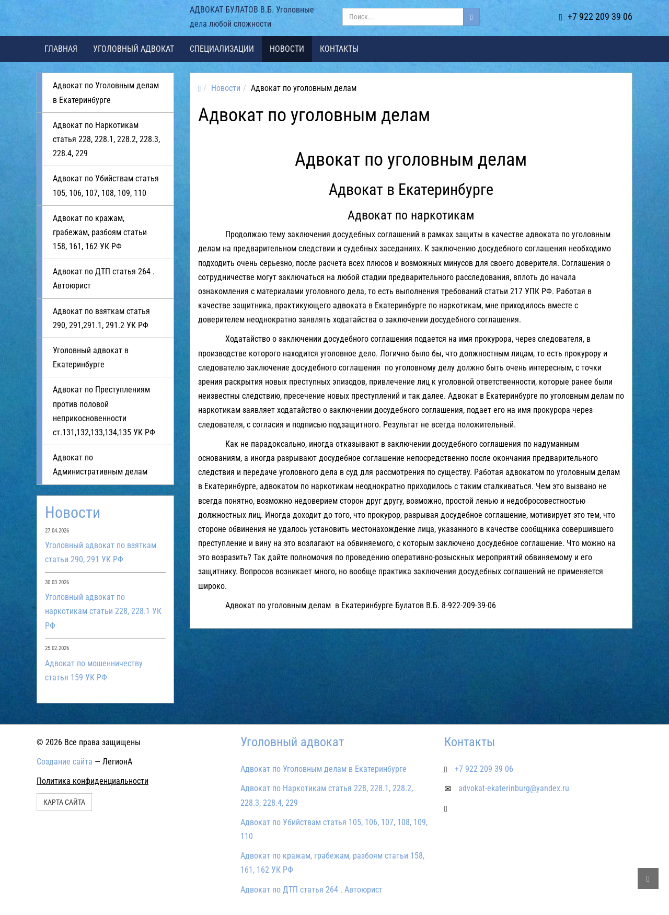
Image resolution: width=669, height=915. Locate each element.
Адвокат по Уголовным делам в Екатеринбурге (106, 92)
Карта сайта (64, 802)
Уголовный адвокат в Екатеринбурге (91, 357)
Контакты (339, 49)
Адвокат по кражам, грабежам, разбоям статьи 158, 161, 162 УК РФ (100, 232)
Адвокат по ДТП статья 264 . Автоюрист (104, 279)
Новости (287, 49)
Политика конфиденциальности (92, 781)
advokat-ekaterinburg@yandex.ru (513, 788)
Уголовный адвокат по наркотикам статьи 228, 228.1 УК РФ (103, 611)
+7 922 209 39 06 (595, 16)
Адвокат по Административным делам (100, 465)
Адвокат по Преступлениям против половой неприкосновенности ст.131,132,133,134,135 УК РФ (104, 411)
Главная (60, 49)
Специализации (222, 49)
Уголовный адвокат (133, 49)
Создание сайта (65, 762)
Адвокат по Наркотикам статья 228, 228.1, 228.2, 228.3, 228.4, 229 (106, 139)
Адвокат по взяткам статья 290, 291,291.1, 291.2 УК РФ (101, 318)
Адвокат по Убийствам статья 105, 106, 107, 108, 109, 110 (106, 185)
